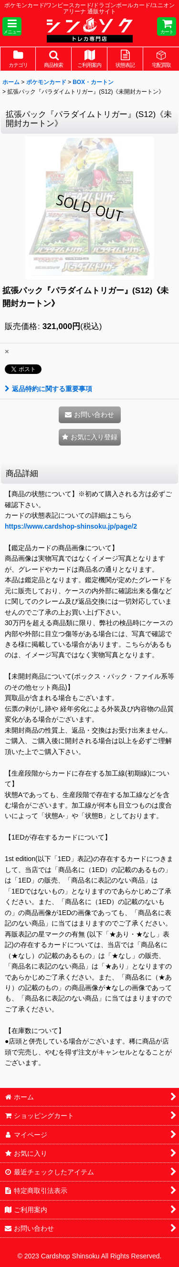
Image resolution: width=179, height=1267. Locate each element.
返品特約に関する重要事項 (48, 389)
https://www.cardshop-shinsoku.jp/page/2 (71, 526)
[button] (11, 26)
